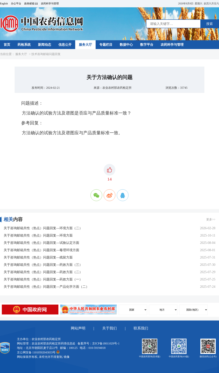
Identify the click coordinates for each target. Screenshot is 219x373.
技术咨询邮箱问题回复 (46, 54)
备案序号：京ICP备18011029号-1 (99, 343)
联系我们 (141, 328)
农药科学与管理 (50, 3)
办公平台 (16, 3)
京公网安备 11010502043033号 (38, 352)
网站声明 (78, 328)
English (4, 3)
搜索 (209, 24)
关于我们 (109, 328)
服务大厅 (21, 54)
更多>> (210, 219)
